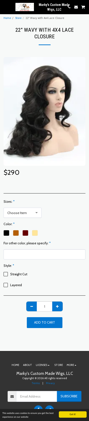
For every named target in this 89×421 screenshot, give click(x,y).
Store (18, 18)
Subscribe (69, 396)
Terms (36, 383)
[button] (5, 6)
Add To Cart (44, 322)
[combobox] (23, 213)
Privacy (50, 383)
